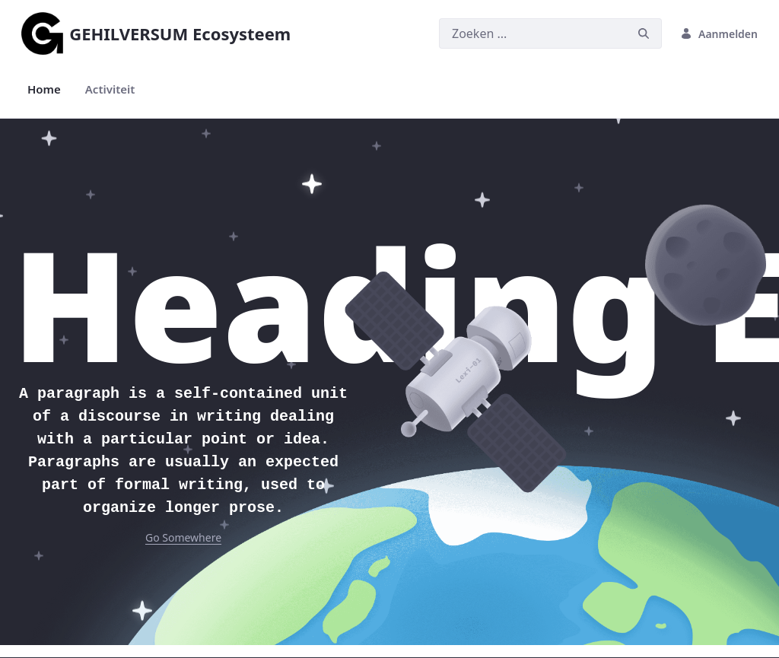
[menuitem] (44, 89)
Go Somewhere (183, 537)
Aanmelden (719, 34)
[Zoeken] (532, 33)
